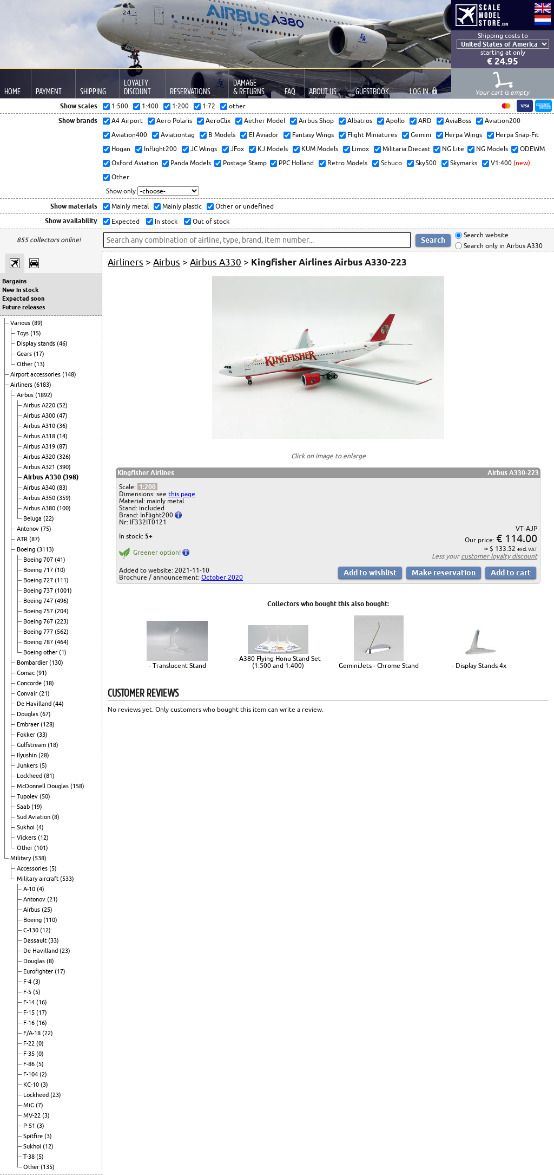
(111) (62, 580)
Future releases (23, 307)
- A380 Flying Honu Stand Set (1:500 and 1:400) (278, 662)
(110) (50, 920)
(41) (60, 559)
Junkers (28, 765)
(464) (62, 642)
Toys (23, 333)
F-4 (28, 981)
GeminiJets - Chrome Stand (379, 665)
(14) (62, 436)
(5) (43, 765)
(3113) (45, 549)
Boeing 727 (39, 580)
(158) (77, 786)
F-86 (29, 1064)
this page (181, 493)
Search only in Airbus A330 (502, 245)
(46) (62, 343)
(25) (47, 909)
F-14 (29, 1002)
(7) (39, 1105)
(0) (40, 1043)
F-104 (31, 1074)
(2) (43, 1074)
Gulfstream (32, 745)
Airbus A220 (40, 405)
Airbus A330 (43, 477)
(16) (41, 1002)
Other (25, 364)
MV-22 (32, 1115)
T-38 (29, 1156)
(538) (39, 858)
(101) (41, 848)
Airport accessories (36, 374)
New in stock (20, 290)
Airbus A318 (40, 436)
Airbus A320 (40, 456)
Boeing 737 (39, 590)
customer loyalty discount (499, 556)
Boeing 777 (39, 631)
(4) (40, 827)
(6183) (42, 384)
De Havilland (35, 703)
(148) (69, 374)
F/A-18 (32, 1033)
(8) (56, 817)
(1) (63, 652)
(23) (65, 950)
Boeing (27, 549)
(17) (39, 353)
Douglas (28, 714)
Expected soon (23, 298)
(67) (45, 714)
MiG (29, 1105)
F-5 (28, 992)
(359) (64, 498)
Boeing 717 (39, 570)
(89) (37, 323)
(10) (60, 570)
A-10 (30, 889)
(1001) (63, 590)
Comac (26, 673)
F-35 (29, 1053)
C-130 (31, 930)
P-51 (30, 1125)
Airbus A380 (40, 508)
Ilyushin (27, 755)
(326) (64, 456)
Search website (485, 235)
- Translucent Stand (177, 665)
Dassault (35, 940)
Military (21, 858)
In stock (165, 221)
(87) (62, 446)
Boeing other (41, 652)
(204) (62, 611)
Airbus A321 (40, 467)
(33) (42, 734)
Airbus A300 (40, 415)
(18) (48, 683)
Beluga (33, 518)
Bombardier (33, 662)
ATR (23, 539)
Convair (28, 693)
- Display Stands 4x (479, 665)
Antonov (29, 528)
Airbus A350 (40, 498)
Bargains (14, 281)
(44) (58, 703)
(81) (49, 775)
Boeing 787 (39, 642)
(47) (62, 415)
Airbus (26, 395)
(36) (62, 426)
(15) (35, 333)
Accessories (33, 868)
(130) (56, 662)
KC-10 (32, 1084)
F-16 (29, 1023)
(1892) (43, 395)
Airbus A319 (40, 446)
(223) (62, 621)
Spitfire (33, 1136)
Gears (25, 353)
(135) (48, 1167)
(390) (64, 467)
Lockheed (30, 775)
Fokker (27, 734)
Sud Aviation (34, 817)
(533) (67, 878)
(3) (37, 981)
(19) (36, 806)
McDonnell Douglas (43, 786)
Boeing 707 (39, 559)
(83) (62, 487)
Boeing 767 (39, 621)
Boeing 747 (39, 601)
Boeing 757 (39, 611)
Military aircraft (38, 878)
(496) (62, 601)
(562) (62, 631)
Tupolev (28, 796)
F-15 (29, 1012)
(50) (44, 796)
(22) (48, 518)
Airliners (22, 384)
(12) (43, 837)
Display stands (37, 343)
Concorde (30, 683)
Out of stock (210, 221)
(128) (48, 724)
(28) (43, 755)
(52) (62, 405)
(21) (44, 693)
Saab (24, 806)
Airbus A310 (40, 426)
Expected (125, 221)
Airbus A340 (40, 487)
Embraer (29, 724)
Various (21, 323)
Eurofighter (39, 971)
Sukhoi (26, 827)
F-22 (29, 1043)
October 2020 (222, 577)
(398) (70, 477)
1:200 (147, 486)
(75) (46, 528)
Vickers (27, 837)
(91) (41, 673)
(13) (39, 364)
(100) (64, 508)
